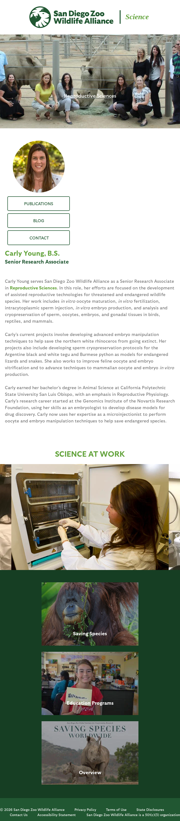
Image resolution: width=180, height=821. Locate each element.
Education (78, 703)
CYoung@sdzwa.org (38, 237)
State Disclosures (150, 809)
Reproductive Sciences (33, 287)
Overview (90, 772)
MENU (12, 13)
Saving (80, 633)
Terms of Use (116, 809)
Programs (103, 703)
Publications (38, 203)
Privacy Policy (85, 809)
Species (98, 633)
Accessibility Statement (56, 815)
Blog (38, 220)
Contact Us (19, 815)
